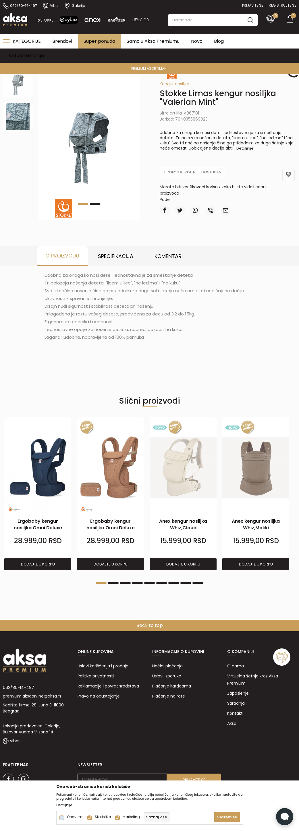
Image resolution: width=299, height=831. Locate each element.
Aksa (231, 723)
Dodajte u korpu (38, 564)
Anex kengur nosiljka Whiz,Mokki (256, 524)
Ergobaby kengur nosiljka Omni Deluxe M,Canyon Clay (110, 528)
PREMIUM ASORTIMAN (149, 68)
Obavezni (75, 817)
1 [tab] (101, 583)
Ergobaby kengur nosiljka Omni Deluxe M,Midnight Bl (38, 528)
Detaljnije (245, 148)
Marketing (131, 817)
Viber (15, 741)
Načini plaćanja (167, 666)
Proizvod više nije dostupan (192, 172)
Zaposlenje (238, 693)
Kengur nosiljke (174, 84)
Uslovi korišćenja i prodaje (103, 666)
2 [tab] (95, 204)
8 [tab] (186, 583)
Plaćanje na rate (168, 696)
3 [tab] (125, 583)
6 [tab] (162, 583)
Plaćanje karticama (171, 686)
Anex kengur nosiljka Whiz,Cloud (183, 524)
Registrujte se (282, 5)
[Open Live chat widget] (284, 816)
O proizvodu (62, 255)
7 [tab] (174, 583)
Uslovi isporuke (166, 676)
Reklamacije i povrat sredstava (108, 686)
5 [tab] (149, 583)
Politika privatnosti (96, 676)
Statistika (103, 817)
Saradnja (236, 703)
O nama (235, 666)
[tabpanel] (89, 144)
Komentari (169, 256)
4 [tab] (137, 583)
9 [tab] (198, 583)
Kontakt (235, 713)
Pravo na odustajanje (99, 696)
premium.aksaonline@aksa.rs (32, 696)
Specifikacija (115, 256)
